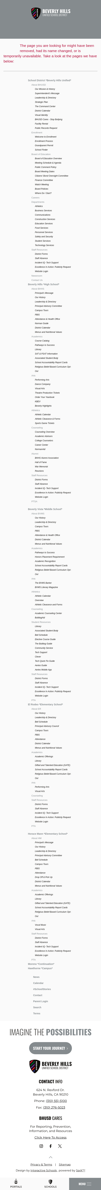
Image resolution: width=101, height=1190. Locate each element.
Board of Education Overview (48, 158)
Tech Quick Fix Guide (45, 661)
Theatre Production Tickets (47, 393)
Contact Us (37, 280)
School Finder (41, 150)
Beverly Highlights (43, 406)
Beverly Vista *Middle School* (45, 509)
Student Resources (41, 622)
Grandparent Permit (44, 145)
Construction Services (45, 219)
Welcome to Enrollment (45, 137)
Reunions (39, 471)
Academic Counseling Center (48, 613)
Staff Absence (41, 258)
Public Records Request (46, 128)
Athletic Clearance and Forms (48, 604)
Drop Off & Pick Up (43, 877)
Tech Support (41, 652)
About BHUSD (39, 84)
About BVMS (38, 513)
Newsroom (37, 275)
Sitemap (65, 1164)
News (34, 976)
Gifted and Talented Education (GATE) (52, 765)
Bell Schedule (41, 635)
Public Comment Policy (45, 167)
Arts (34, 375)
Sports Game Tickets (44, 423)
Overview (39, 600)
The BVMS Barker (43, 583)
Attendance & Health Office (47, 319)
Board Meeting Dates (45, 171)
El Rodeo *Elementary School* (45, 704)
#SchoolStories (39, 989)
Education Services (44, 223)
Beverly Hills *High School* (43, 284)
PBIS (37, 315)
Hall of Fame (41, 462)
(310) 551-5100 (56, 1101)
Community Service (44, 648)
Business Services (43, 210)
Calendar (36, 982)
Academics (37, 336)
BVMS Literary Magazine (46, 587)
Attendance (40, 739)
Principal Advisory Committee (48, 306)
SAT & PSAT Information (46, 354)
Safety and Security (44, 236)
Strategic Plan (41, 102)
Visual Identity (41, 115)
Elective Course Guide (45, 639)
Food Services (41, 228)
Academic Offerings (44, 756)
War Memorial (41, 466)
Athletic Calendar (43, 414)
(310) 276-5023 (54, 1107)
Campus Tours (42, 310)
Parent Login (38, 1000)
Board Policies (41, 189)
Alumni (35, 453)
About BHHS (38, 288)
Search (34, 1007)
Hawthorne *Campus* (40, 968)
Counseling (37, 427)
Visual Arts (40, 388)
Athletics (39, 206)
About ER (36, 709)
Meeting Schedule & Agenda (48, 163)
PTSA (34, 501)
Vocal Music (40, 925)
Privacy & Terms (41, 1164)
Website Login (41, 271)
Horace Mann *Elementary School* (48, 833)
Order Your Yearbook (44, 397)
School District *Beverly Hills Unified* (49, 80)
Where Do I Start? (43, 193)
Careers (35, 197)
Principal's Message (44, 293)
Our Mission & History (45, 89)
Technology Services (44, 245)
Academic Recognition (45, 561)
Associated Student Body (46, 358)
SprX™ (80, 1170)
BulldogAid (40, 617)
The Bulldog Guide (43, 643)
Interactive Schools (43, 1170)
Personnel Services (44, 232)
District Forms (41, 254)
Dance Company (42, 384)
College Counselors (44, 440)
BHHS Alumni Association (47, 458)
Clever (38, 656)
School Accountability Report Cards (51, 362)
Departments (38, 202)
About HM (37, 838)
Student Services (43, 241)
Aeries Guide (41, 665)
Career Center (41, 445)
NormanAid (40, 449)
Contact (35, 995)
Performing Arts (42, 380)
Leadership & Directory (45, 98)
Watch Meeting (42, 184)
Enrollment (37, 132)
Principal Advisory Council (47, 726)
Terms (34, 1013)
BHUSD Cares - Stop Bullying (48, 119)
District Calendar (42, 111)
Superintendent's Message (47, 93)
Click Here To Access (50, 1137)
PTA (34, 700)
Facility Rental (41, 124)
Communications (42, 215)
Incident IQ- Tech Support (47, 262)
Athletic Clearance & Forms (47, 419)
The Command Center (45, 106)
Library (38, 349)
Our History (40, 297)
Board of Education (41, 154)
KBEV (38, 401)
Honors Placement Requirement (50, 557)
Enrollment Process (44, 141)
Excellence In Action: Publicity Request (53, 267)
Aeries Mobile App (43, 670)
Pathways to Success (45, 345)
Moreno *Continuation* (41, 964)
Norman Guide (42, 323)
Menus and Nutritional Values (48, 332)
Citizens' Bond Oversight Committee (51, 176)
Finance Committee (44, 180)
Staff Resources (39, 249)
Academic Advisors (44, 436)
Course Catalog (42, 341)
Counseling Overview (45, 432)
